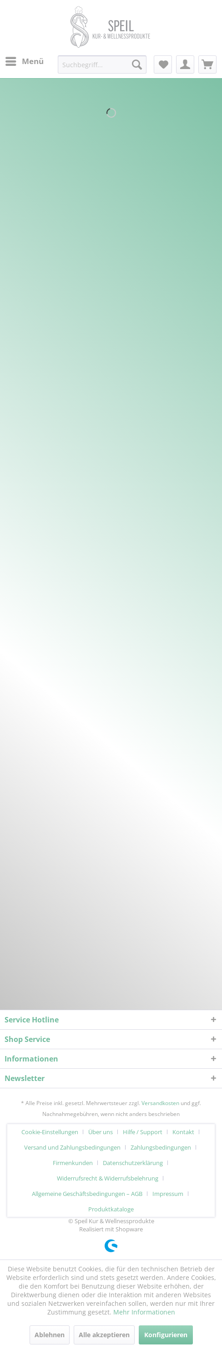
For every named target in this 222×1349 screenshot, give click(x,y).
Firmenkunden (73, 1163)
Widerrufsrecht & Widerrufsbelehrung (107, 1178)
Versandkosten (160, 1103)
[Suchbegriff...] (102, 64)
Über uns (100, 1132)
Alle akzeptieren (104, 1334)
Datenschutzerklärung (133, 1163)
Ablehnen (50, 1334)
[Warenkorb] (207, 64)
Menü (24, 60)
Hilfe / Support (142, 1132)
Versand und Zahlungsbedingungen (72, 1147)
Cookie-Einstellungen (49, 1132)
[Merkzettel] (163, 64)
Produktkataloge (111, 1209)
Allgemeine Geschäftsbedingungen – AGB (87, 1194)
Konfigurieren (165, 1334)
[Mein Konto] (185, 64)
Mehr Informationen (144, 1312)
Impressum (167, 1194)
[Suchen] (136, 64)
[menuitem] (24, 61)
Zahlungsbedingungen (161, 1147)
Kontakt (183, 1132)
